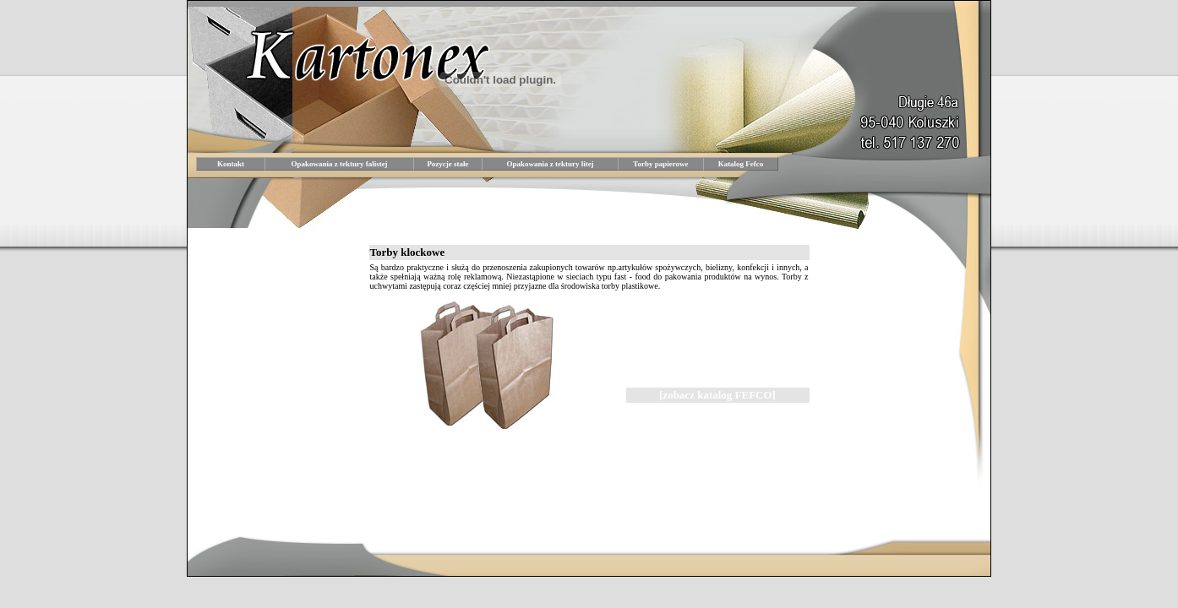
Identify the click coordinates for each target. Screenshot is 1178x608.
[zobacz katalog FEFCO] (717, 394)
